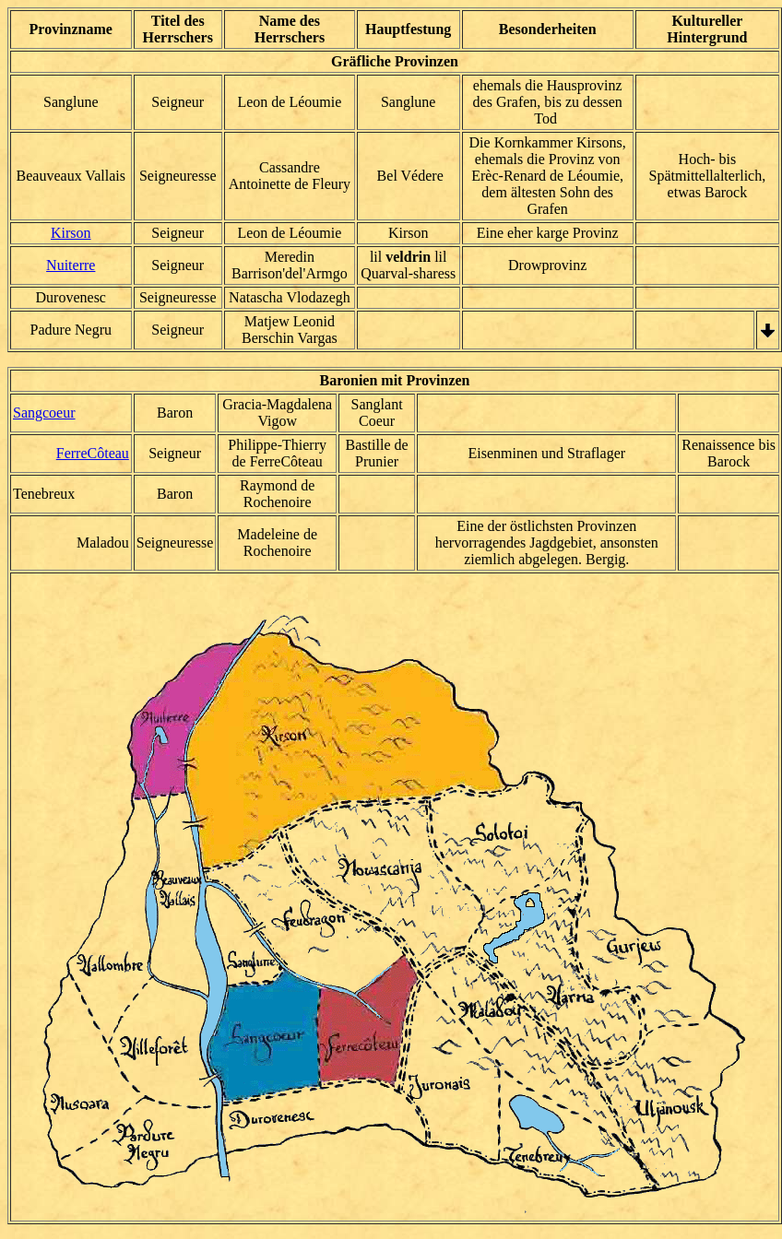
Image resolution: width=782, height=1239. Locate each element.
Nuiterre (70, 265)
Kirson (71, 233)
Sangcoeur (44, 412)
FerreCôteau (92, 453)
